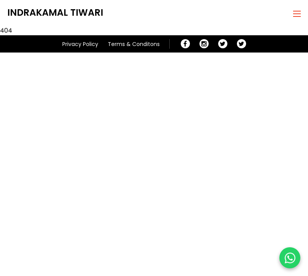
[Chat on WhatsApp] (289, 257)
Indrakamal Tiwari (55, 12)
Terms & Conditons (134, 44)
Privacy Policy (80, 44)
